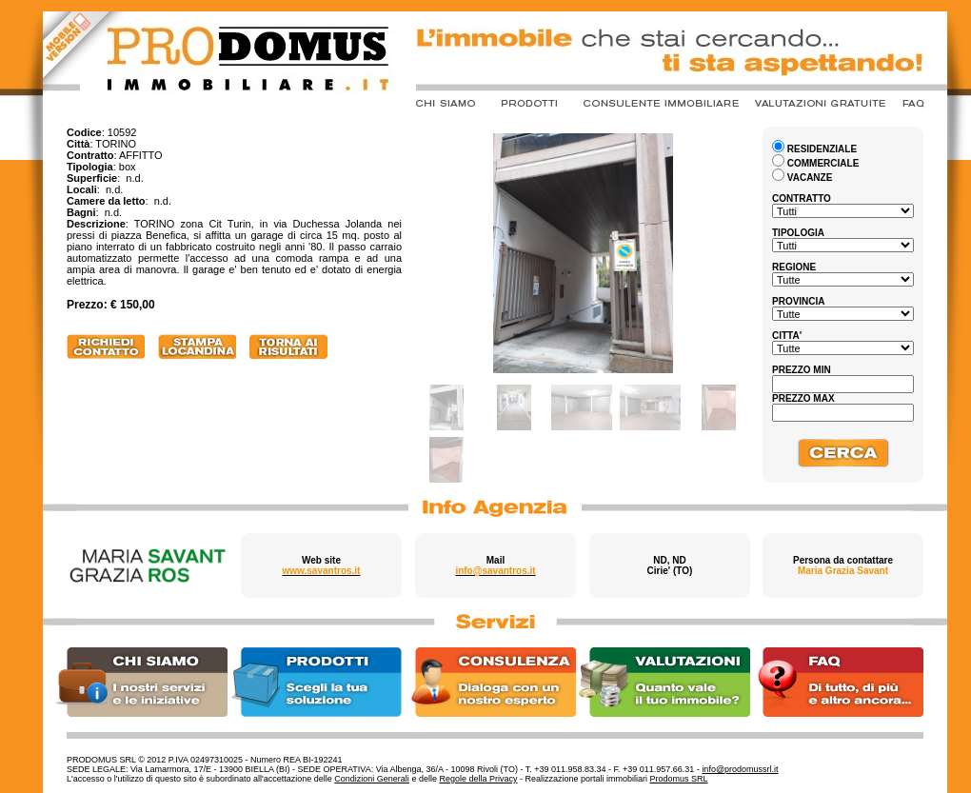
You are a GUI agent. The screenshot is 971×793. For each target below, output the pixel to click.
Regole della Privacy (478, 778)
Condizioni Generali (371, 778)
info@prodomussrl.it (740, 769)
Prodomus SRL (679, 778)
